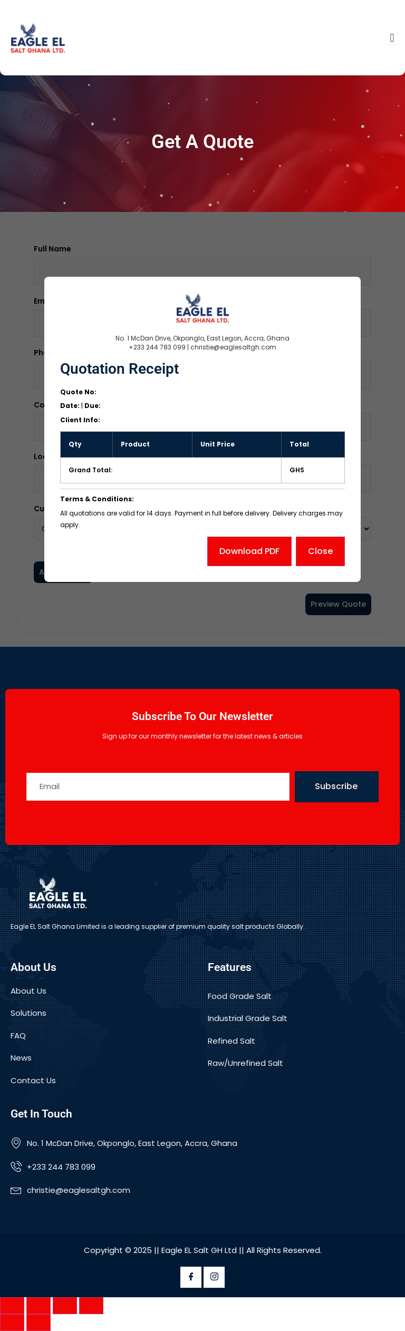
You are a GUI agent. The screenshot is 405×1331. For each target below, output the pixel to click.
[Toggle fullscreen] (38, 1305)
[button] (392, 37)
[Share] (65, 1305)
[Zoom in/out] (12, 1305)
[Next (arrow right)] (38, 1322)
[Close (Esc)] (91, 1305)
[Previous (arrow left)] (12, 1322)
